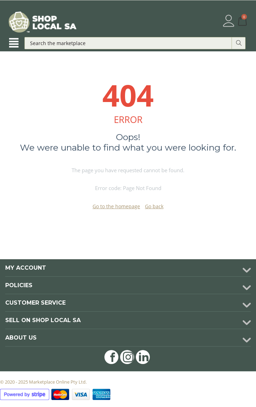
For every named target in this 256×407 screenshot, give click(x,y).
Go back (154, 206)
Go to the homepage (116, 206)
